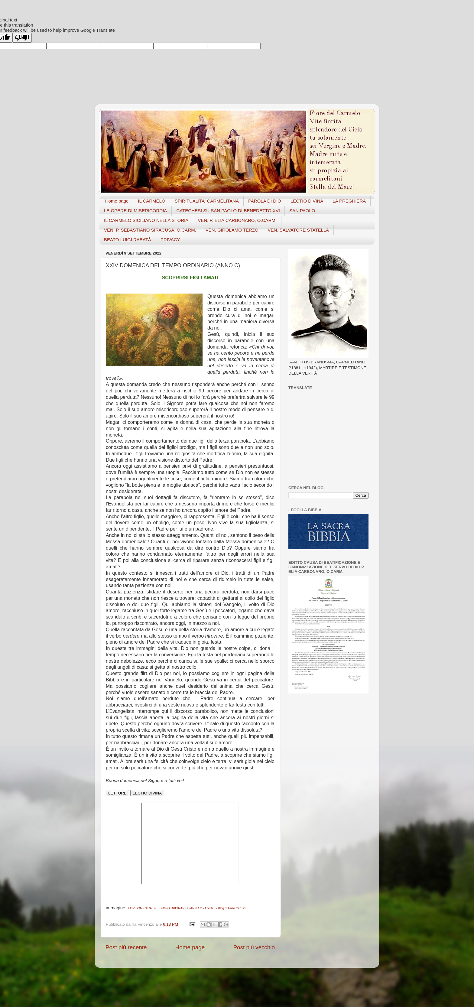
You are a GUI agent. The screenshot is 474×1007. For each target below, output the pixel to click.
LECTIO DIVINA (307, 200)
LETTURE (117, 793)
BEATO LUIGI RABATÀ (127, 239)
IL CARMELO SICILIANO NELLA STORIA (146, 220)
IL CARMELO (151, 200)
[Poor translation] (22, 38)
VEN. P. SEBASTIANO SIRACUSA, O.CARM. (150, 229)
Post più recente (126, 947)
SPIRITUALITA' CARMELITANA (207, 200)
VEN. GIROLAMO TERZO (232, 229)
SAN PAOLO (302, 210)
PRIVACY (170, 239)
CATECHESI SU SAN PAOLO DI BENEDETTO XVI (228, 210)
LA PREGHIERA (349, 200)
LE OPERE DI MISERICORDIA (135, 210)
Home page (117, 200)
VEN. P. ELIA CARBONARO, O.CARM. (237, 220)
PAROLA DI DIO (264, 200)
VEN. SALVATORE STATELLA (298, 229)
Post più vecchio (254, 947)
